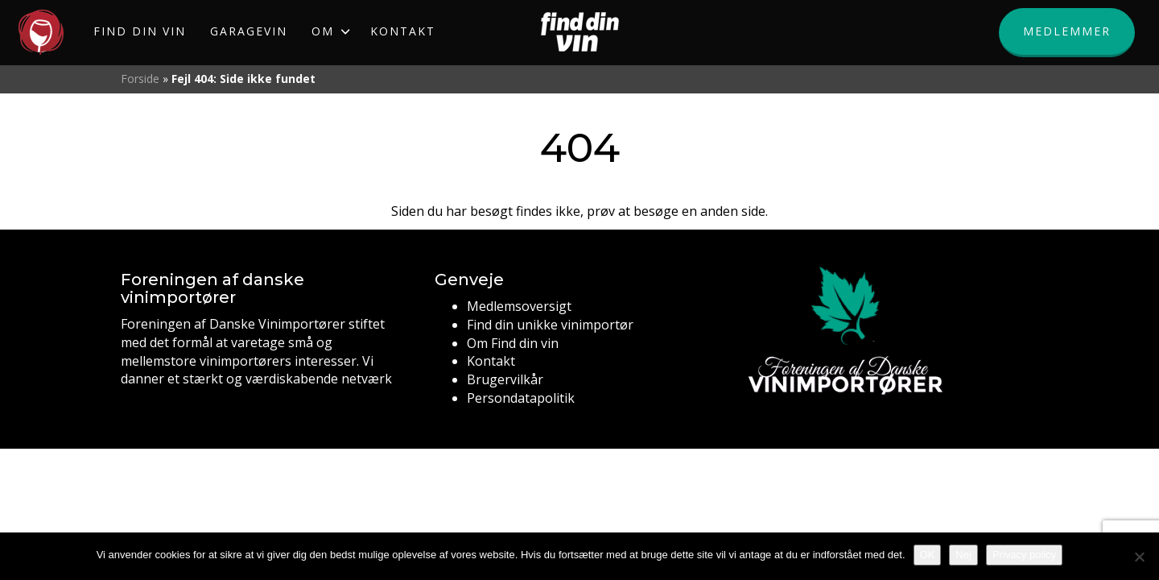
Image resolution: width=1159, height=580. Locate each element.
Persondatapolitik (521, 398)
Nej (963, 555)
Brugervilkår (505, 379)
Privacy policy (1024, 555)
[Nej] (1139, 557)
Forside (140, 78)
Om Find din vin (513, 343)
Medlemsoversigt (519, 306)
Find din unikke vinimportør (550, 325)
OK (927, 555)
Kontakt (491, 361)
